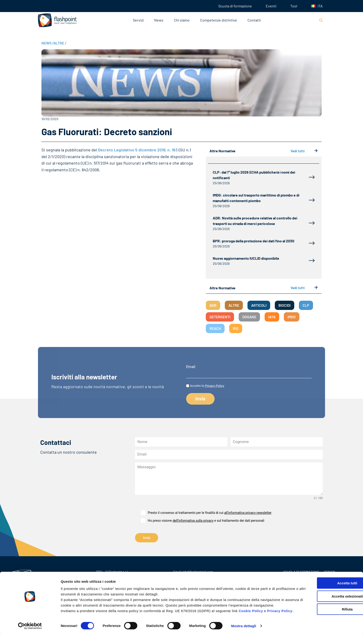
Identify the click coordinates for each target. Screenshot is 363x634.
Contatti (254, 20)
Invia (146, 538)
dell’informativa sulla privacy (193, 520)
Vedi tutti (304, 151)
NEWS (47, 43)
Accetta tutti (324, 571)
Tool (293, 6)
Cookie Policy (251, 604)
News (158, 20)
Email (190, 367)
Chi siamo (182, 20)
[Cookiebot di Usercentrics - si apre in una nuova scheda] (30, 625)
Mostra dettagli (243, 625)
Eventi (271, 6)
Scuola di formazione (235, 6)
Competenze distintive (218, 20)
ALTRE (59, 43)
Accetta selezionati (324, 584)
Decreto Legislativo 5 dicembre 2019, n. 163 (138, 149)
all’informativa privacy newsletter (247, 513)
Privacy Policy (214, 385)
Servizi (138, 20)
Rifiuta (324, 597)
